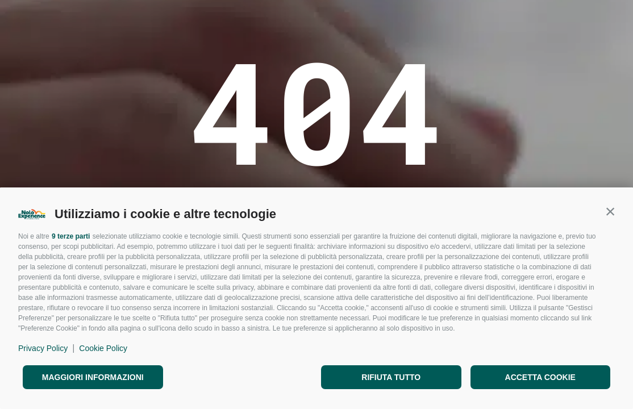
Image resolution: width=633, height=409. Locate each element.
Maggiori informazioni (93, 377)
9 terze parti (71, 236)
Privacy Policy (43, 348)
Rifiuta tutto (390, 377)
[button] (610, 211)
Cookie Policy (103, 348)
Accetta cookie (540, 377)
